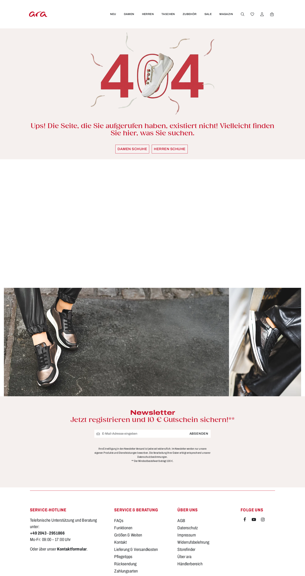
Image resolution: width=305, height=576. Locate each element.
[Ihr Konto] (262, 14)
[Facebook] (245, 475)
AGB (181, 475)
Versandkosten (201, 567)
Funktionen (123, 482)
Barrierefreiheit (126, 533)
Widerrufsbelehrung (193, 497)
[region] (152, 223)
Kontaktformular (72, 504)
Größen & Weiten (128, 490)
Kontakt (120, 497)
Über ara (184, 511)
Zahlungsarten (126, 526)
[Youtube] (254, 475)
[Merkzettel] (252, 14)
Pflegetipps (123, 511)
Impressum (186, 490)
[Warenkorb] (271, 14)
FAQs (118, 475)
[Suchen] (242, 14)
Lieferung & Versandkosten (136, 504)
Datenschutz (187, 482)
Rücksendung (125, 518)
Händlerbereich (189, 518)
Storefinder (186, 504)
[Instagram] (263, 475)
